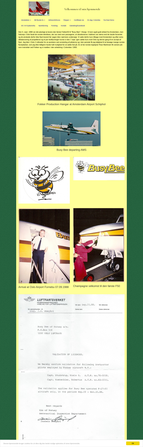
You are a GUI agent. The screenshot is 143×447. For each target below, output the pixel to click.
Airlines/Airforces (54, 20)
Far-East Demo (109, 20)
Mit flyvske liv (39, 20)
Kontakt (63, 26)
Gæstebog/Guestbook (77, 26)
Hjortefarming (43, 26)
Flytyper (67, 20)
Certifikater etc (79, 20)
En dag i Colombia (93, 20)
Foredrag (54, 26)
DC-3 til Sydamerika (28, 26)
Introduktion (26, 20)
